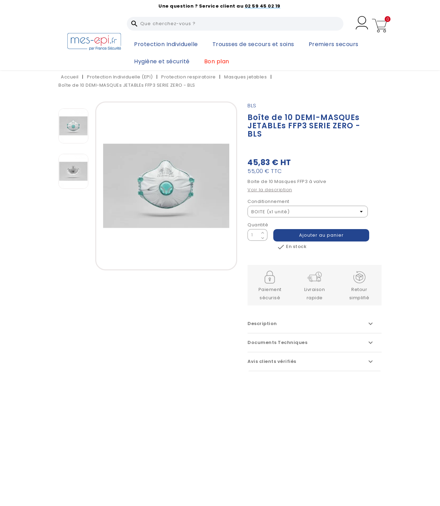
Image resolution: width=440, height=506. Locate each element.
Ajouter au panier (321, 235)
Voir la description (270, 189)
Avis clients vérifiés (311, 361)
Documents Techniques (311, 342)
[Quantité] (253, 235)
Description (311, 324)
